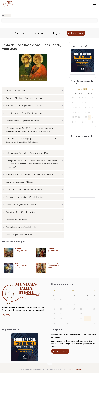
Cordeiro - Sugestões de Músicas (19, 212)
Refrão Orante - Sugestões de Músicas (21, 120)
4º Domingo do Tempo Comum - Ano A (21, 250)
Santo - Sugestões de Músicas (18, 182)
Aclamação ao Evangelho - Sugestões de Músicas (26, 153)
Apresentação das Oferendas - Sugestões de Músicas (28, 174)
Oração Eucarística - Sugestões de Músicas (23, 189)
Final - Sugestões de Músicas (17, 235)
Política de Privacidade (74, 369)
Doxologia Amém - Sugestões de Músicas (23, 197)
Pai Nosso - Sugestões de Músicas (20, 204)
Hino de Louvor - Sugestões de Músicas (22, 113)
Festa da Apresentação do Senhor (54, 250)
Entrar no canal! (76, 33)
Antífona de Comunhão (15, 219)
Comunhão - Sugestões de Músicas (20, 227)
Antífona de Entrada (14, 90)
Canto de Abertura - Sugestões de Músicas (24, 98)
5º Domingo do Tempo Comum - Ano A (21, 266)
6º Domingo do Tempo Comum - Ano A (54, 266)
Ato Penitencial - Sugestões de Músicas (22, 105)
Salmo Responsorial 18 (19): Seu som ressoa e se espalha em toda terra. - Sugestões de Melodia (32, 140)
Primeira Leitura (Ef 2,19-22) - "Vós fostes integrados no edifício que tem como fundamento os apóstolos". (30, 130)
